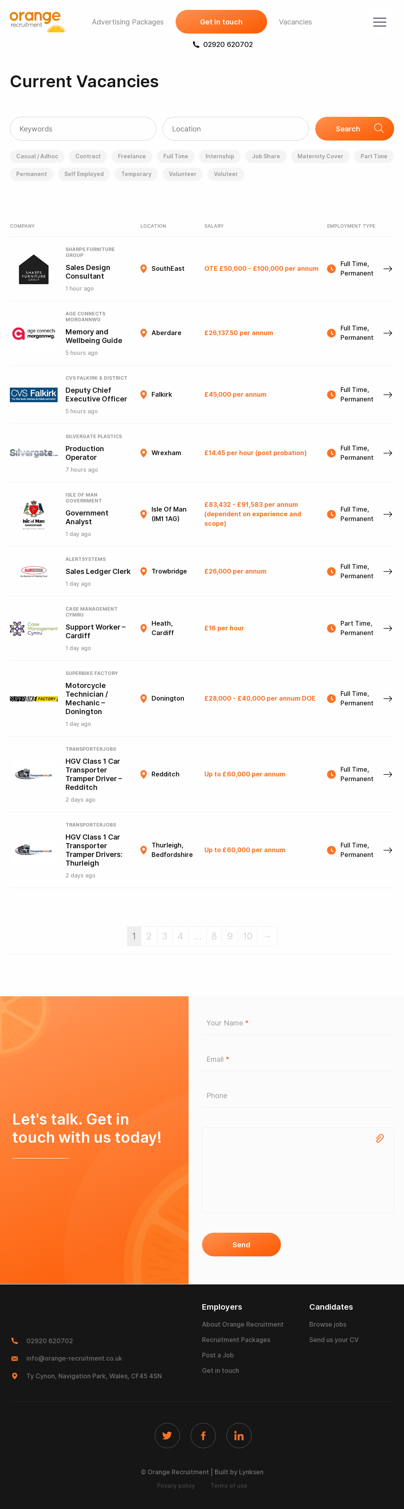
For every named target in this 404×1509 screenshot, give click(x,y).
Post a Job (218, 1355)
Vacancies (295, 22)
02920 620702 (223, 44)
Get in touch (221, 22)
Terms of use (229, 1486)
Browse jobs (327, 1324)
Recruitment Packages (236, 1340)
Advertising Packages (128, 22)
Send (241, 1245)
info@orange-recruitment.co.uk (74, 1358)
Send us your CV (334, 1340)
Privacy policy (176, 1486)
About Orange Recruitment (243, 1324)
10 (247, 936)
